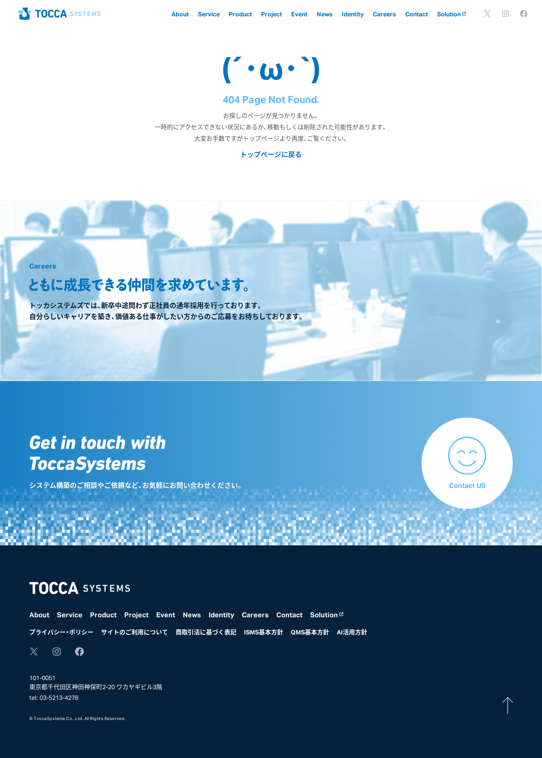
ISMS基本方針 (263, 631)
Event (299, 13)
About (180, 13)
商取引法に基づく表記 (206, 631)
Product (240, 13)
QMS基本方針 (310, 631)
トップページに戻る (271, 154)
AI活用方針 (352, 631)
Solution (451, 13)
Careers (384, 13)
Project (271, 13)
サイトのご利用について (134, 631)
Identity (353, 13)
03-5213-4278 (59, 697)
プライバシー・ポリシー (61, 631)
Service (209, 13)
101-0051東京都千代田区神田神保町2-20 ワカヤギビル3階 (95, 682)
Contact (416, 13)
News (325, 13)
